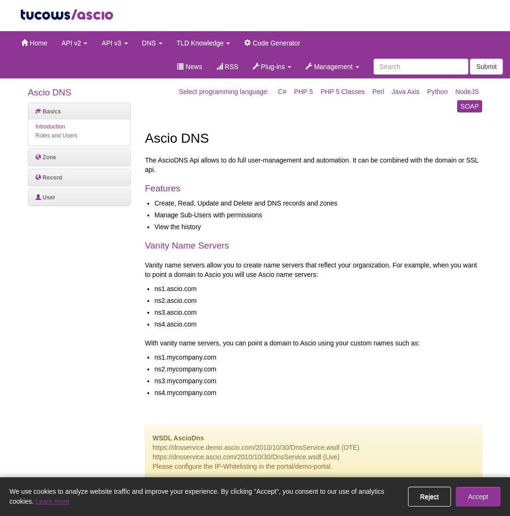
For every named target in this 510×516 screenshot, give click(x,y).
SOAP (469, 106)
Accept (478, 496)
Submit (486, 66)
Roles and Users (56, 135)
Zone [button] (45, 157)
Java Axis (405, 91)
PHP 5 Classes (343, 91)
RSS (227, 66)
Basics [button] (48, 111)
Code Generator (272, 43)
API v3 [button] (115, 43)
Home (34, 43)
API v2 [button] (74, 43)
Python (437, 91)
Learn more (52, 501)
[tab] (79, 111)
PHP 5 (303, 91)
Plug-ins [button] (272, 66)
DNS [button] (152, 43)
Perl (378, 91)
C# (282, 91)
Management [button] (332, 66)
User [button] (45, 197)
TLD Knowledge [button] (203, 43)
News (189, 66)
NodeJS (467, 91)
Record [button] (48, 177)
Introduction (50, 126)
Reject (429, 496)
